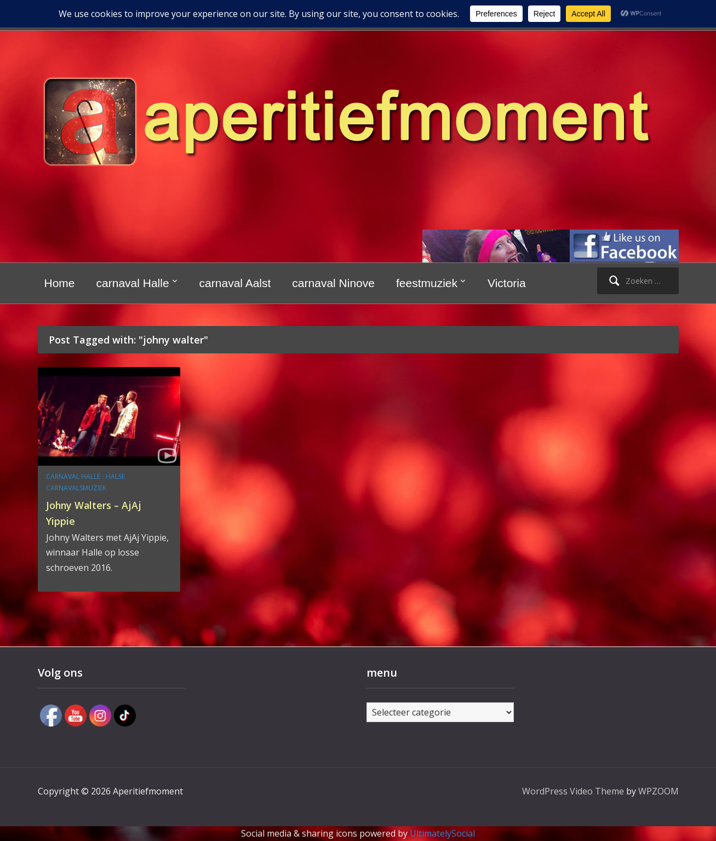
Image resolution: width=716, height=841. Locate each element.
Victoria (507, 283)
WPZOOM (658, 791)
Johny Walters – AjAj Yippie (105, 512)
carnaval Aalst (235, 283)
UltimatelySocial (442, 833)
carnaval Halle (132, 283)
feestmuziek (426, 283)
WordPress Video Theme (573, 791)
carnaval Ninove (333, 283)
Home (59, 283)
